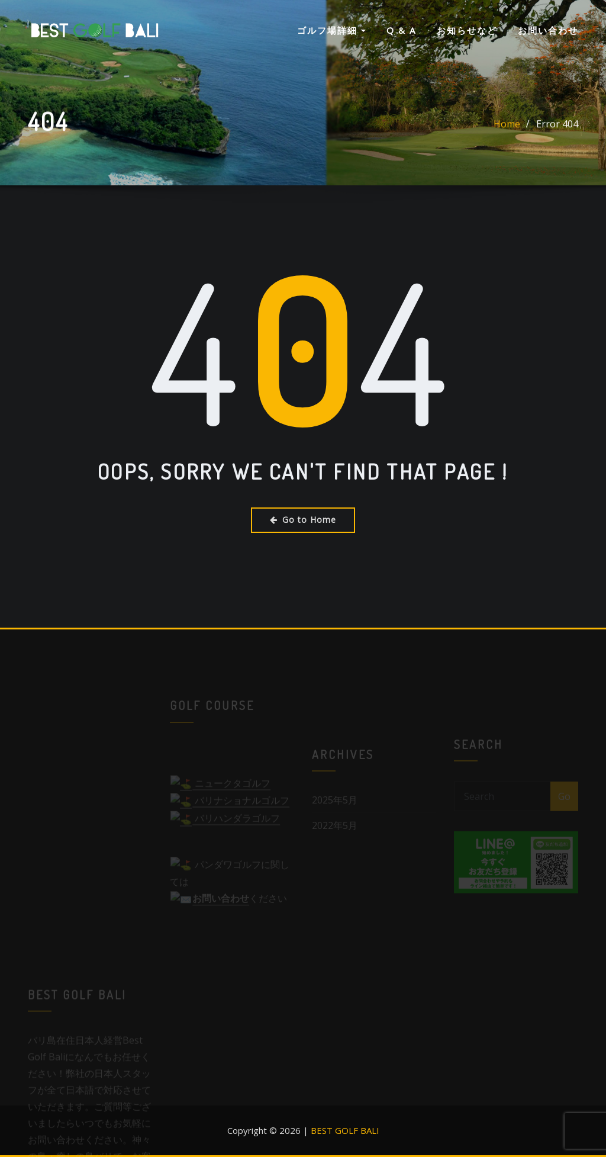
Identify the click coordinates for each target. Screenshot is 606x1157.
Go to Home (303, 519)
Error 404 (557, 124)
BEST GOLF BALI (345, 1130)
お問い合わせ (548, 30)
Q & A (401, 30)
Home (507, 124)
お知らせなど (467, 30)
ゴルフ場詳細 (331, 30)
